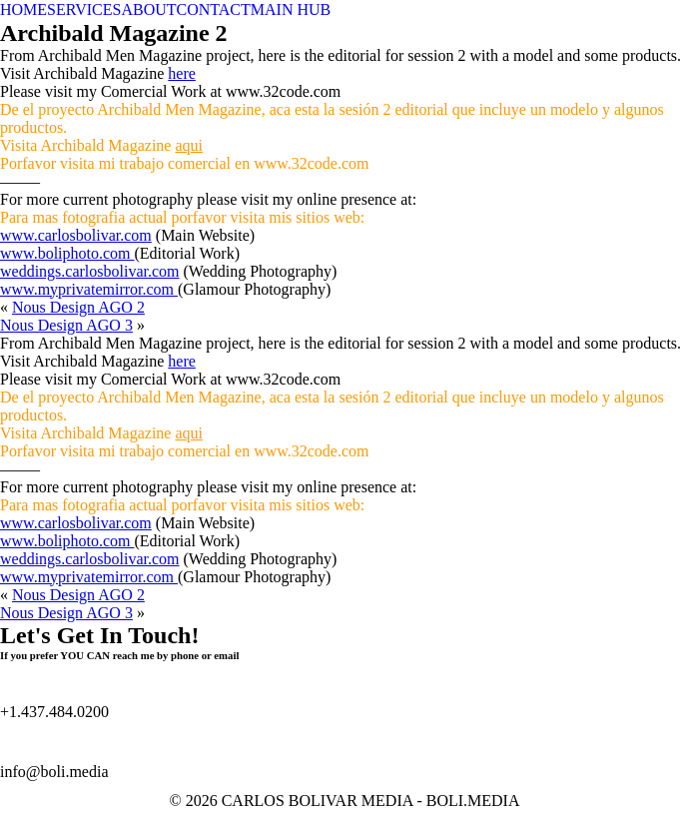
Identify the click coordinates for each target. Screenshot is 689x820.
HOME (23, 9)
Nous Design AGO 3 (66, 325)
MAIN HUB (291, 9)
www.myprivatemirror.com (89, 289)
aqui (189, 145)
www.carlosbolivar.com (76, 235)
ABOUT (148, 9)
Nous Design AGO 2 (78, 307)
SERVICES (84, 9)
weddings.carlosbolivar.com (90, 271)
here (182, 73)
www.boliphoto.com (67, 253)
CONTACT (214, 9)
